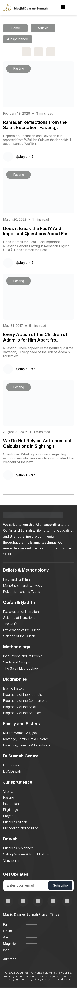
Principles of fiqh (15, 822)
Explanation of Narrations (21, 612)
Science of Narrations (19, 618)
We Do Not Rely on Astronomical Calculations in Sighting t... (37, 443)
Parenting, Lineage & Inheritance (27, 745)
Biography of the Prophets (22, 694)
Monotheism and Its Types (22, 585)
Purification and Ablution (21, 828)
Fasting (8, 797)
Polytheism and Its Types (21, 591)
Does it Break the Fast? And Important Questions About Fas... (37, 231)
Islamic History (14, 688)
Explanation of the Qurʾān (21, 630)
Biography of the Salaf (19, 707)
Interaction (11, 804)
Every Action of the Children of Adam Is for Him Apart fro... (35, 337)
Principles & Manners (18, 848)
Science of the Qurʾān (19, 636)
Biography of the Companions (25, 701)
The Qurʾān (11, 624)
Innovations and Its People (22, 656)
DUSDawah (12, 771)
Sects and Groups (16, 662)
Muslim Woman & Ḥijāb (20, 733)
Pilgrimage (10, 810)
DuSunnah (11, 765)
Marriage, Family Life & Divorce (26, 739)
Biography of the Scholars (22, 713)
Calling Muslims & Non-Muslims (26, 854)
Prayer (8, 816)
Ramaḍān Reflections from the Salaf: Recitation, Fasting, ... (35, 124)
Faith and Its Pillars (16, 579)
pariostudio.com (61, 979)
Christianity (11, 860)
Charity (8, 791)
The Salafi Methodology (21, 668)
